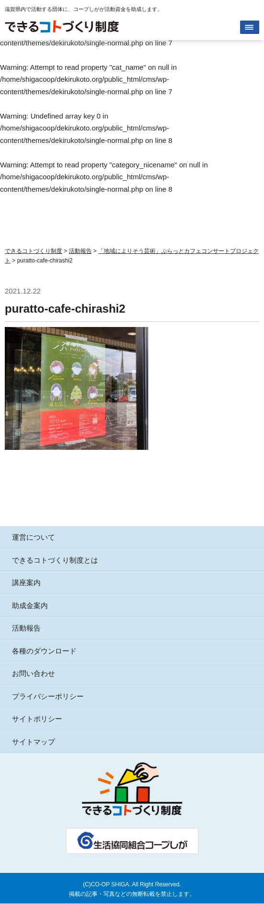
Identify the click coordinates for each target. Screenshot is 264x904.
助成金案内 (30, 605)
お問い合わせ (33, 673)
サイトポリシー (37, 719)
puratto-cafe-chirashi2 (65, 308)
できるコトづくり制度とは (55, 560)
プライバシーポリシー (48, 696)
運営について (33, 537)
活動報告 (26, 628)
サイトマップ (33, 742)
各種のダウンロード (44, 651)
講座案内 (26, 582)
